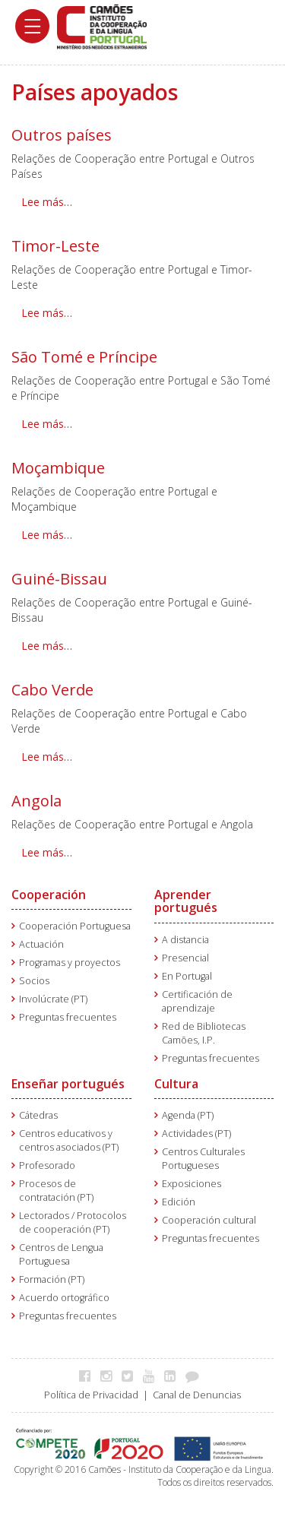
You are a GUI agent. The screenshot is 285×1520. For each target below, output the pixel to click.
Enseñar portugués (68, 1083)
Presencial (185, 958)
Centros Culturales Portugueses (203, 1158)
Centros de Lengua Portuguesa (61, 1254)
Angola (36, 800)
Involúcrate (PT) (53, 999)
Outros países (61, 135)
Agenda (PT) (188, 1115)
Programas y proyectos (69, 962)
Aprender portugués (185, 901)
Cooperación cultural (209, 1220)
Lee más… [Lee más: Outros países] (46, 202)
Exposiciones (191, 1183)
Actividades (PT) (196, 1133)
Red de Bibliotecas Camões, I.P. (203, 1033)
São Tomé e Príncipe (84, 357)
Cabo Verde (52, 689)
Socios (34, 980)
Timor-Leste (55, 246)
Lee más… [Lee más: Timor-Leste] (46, 313)
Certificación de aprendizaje (197, 1001)
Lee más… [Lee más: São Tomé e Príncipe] (46, 423)
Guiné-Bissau (59, 578)
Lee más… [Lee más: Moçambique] (46, 534)
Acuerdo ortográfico (64, 1297)
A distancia (185, 939)
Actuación (41, 944)
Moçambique (58, 468)
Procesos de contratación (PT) (56, 1190)
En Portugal (187, 976)
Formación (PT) (51, 1279)
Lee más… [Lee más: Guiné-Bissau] (46, 645)
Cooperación (48, 894)
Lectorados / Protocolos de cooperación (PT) (72, 1222)
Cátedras (38, 1115)
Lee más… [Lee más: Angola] (46, 852)
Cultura (176, 1083)
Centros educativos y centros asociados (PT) (69, 1140)
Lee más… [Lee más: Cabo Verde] (46, 756)
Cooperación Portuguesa (75, 926)
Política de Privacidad (91, 1395)
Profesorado (47, 1165)
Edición (178, 1201)
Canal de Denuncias (197, 1395)
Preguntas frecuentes (67, 1017)
